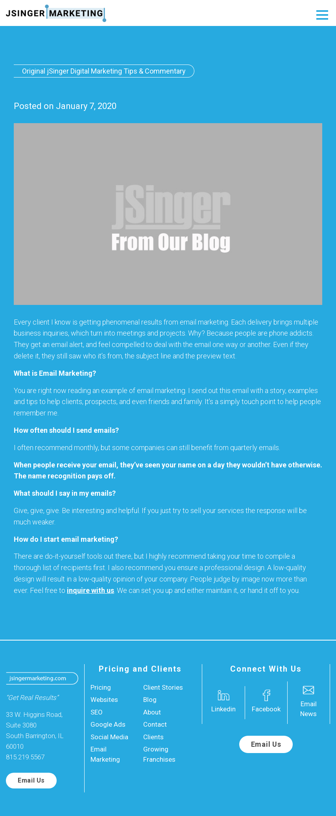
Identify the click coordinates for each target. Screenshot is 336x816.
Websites (104, 699)
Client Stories (163, 687)
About (152, 712)
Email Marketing (105, 754)
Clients (153, 737)
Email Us (31, 780)
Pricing (100, 687)
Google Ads (108, 724)
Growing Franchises (159, 754)
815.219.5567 (25, 757)
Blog (150, 699)
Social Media (109, 737)
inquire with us (90, 590)
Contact (155, 724)
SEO (96, 712)
